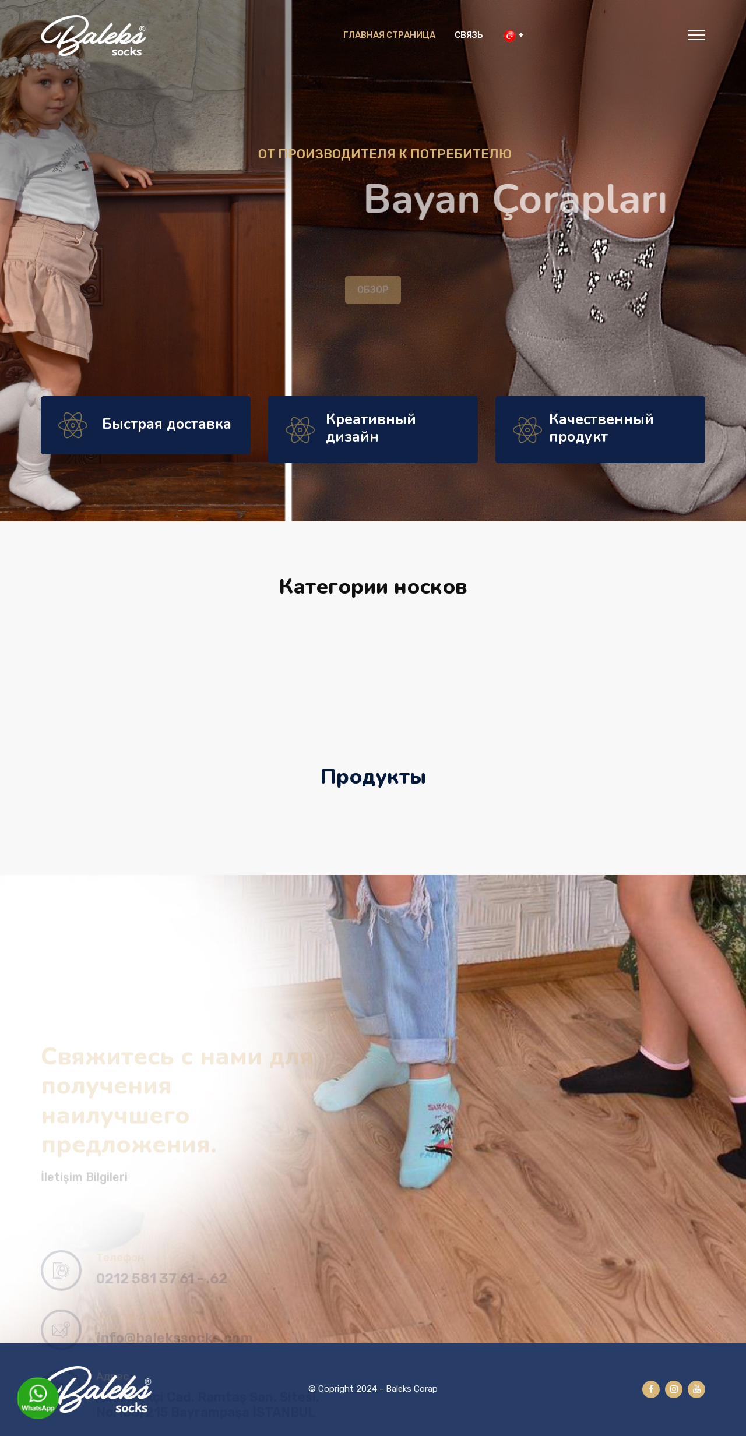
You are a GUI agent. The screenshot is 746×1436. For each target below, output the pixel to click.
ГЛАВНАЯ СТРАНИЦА (389, 35)
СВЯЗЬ (469, 35)
